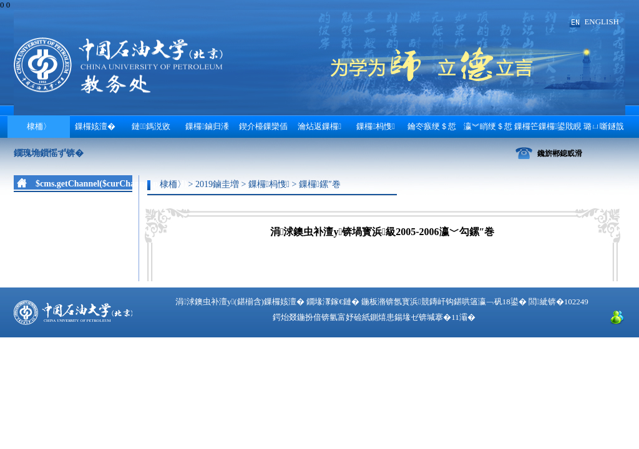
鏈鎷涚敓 (151, 126)
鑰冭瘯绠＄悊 (431, 126)
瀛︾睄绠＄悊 (488, 126)
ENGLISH (601, 21)
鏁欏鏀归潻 (207, 126)
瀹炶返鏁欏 (319, 126)
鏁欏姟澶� (95, 126)
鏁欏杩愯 (375, 126)
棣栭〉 (39, 126)
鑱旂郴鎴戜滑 (559, 153)
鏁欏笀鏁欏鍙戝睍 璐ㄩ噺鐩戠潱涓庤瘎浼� (569, 130)
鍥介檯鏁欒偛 (263, 126)
